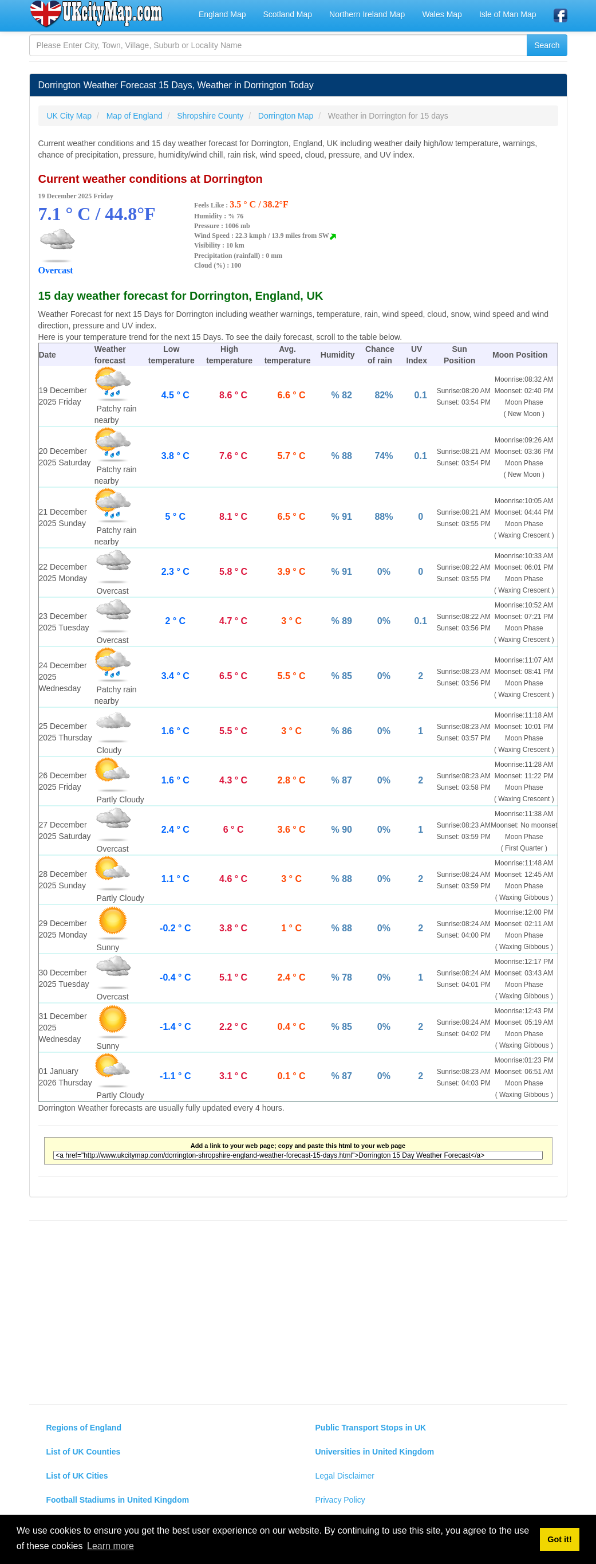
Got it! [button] (559, 1539)
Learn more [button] (110, 1546)
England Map (222, 14)
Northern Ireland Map (367, 14)
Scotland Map (287, 14)
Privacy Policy (340, 1499)
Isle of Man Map (507, 14)
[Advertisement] (298, 1312)
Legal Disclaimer (344, 1475)
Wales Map (442, 14)
